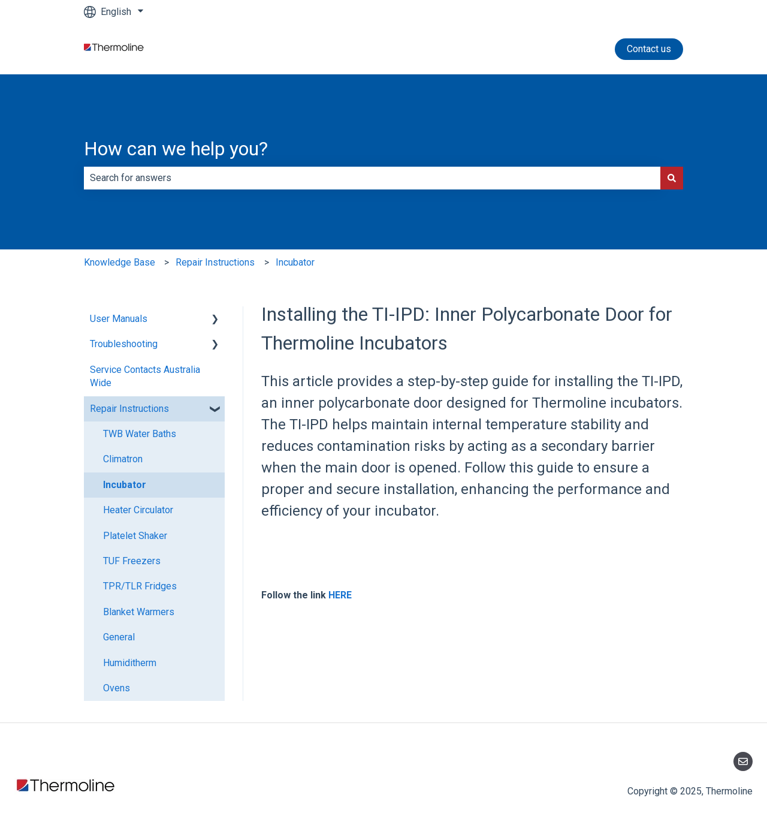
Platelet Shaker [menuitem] (135, 535)
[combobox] (372, 178)
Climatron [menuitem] (123, 459)
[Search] (671, 178)
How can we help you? (176, 148)
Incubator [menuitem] (124, 484)
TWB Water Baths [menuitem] (139, 433)
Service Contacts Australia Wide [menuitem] (145, 376)
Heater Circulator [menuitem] (138, 510)
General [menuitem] (119, 637)
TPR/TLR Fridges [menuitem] (140, 586)
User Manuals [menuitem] (118, 318)
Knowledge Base (119, 262)
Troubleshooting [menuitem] (124, 344)
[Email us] (743, 761)
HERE (340, 595)
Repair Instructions (215, 262)
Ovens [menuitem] (116, 688)
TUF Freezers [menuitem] (132, 561)
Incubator (295, 262)
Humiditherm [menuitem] (129, 663)
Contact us (649, 49)
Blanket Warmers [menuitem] (138, 612)
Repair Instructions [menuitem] (129, 408)
